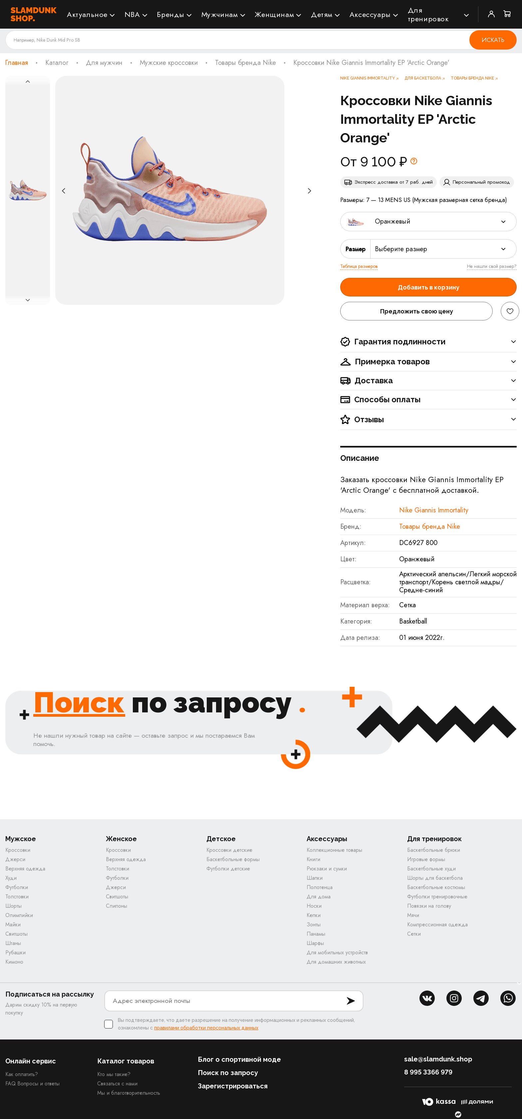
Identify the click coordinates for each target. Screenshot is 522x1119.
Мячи (413, 915)
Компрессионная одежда (437, 924)
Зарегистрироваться (233, 1086)
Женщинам (274, 14)
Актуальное (87, 14)
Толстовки (17, 896)
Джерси (15, 859)
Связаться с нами (117, 1083)
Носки (314, 906)
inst (454, 998)
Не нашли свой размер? (492, 266)
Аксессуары (370, 14)
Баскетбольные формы (233, 859)
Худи (11, 878)
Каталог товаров (125, 1061)
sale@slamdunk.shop (438, 1059)
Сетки (414, 934)
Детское (221, 839)
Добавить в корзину (428, 287)
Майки (13, 924)
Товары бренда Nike (245, 63)
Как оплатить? (21, 1074)
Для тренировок (428, 14)
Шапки (315, 878)
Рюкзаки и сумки (327, 868)
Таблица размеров (359, 266)
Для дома (319, 896)
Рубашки (15, 952)
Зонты (314, 924)
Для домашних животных (336, 962)
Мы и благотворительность (128, 1093)
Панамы (316, 934)
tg (481, 998)
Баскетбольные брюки (433, 850)
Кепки (314, 915)
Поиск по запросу (228, 1073)
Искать (493, 40)
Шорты (13, 906)
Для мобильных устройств (337, 952)
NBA (132, 14)
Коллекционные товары (334, 850)
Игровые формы (426, 859)
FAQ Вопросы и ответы (32, 1083)
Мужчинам (219, 14)
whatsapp (508, 998)
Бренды (170, 14)
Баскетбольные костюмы (436, 887)
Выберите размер (401, 249)
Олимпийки (19, 915)
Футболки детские (228, 868)
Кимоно (14, 962)
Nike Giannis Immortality (433, 510)
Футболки (16, 887)
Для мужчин (104, 63)
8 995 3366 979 (428, 1072)
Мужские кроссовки (169, 63)
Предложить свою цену (416, 311)
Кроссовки (17, 850)
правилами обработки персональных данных (206, 1027)
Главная (16, 63)
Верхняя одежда (25, 868)
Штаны (13, 943)
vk (427, 998)
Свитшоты (16, 934)
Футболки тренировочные (437, 896)
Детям (322, 14)
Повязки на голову (429, 906)
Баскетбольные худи (431, 868)
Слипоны (116, 906)
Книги (313, 859)
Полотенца (320, 887)
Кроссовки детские (229, 850)
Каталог (57, 63)
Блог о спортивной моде (239, 1059)
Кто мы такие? (113, 1074)
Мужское (20, 839)
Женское (121, 839)
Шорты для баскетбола (435, 878)
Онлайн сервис (30, 1061)
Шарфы (315, 943)
